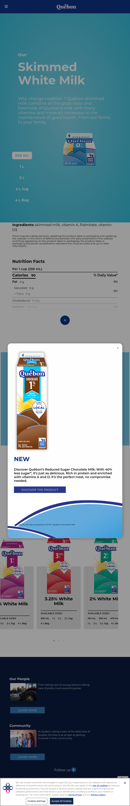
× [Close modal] (118, 348)
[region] (65, 792)
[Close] (125, 783)
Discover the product (40, 489)
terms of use (75, 794)
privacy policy (98, 794)
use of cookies (100, 785)
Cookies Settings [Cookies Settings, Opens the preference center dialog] (37, 801)
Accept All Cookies (62, 801)
